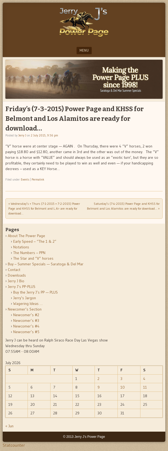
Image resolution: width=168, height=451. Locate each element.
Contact (14, 269)
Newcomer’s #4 (26, 326)
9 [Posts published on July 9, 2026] (99, 387)
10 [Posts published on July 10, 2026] (122, 387)
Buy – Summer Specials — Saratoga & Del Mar (45, 264)
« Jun (9, 426)
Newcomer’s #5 (26, 331)
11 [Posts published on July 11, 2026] (145, 387)
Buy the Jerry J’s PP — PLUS (35, 292)
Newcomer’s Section (25, 309)
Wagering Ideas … (28, 303)
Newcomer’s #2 (26, 314)
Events (25, 179)
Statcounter (14, 445)
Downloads (17, 275)
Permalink (38, 179)
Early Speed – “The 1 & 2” (34, 241)
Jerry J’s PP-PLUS (21, 286)
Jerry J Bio (16, 281)
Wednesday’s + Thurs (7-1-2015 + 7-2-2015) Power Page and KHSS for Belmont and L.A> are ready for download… (44, 208)
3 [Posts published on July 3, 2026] (121, 378)
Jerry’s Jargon (24, 297)
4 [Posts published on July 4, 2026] (144, 378)
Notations (21, 247)
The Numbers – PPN (29, 252)
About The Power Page (26, 235)
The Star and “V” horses (33, 258)
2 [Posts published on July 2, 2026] (98, 378)
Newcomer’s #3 (26, 320)
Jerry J (22, 135)
